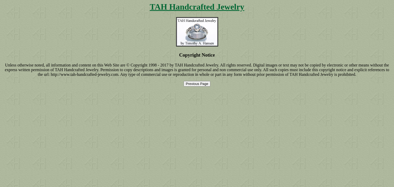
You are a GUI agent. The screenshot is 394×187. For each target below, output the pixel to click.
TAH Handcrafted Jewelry (197, 6)
